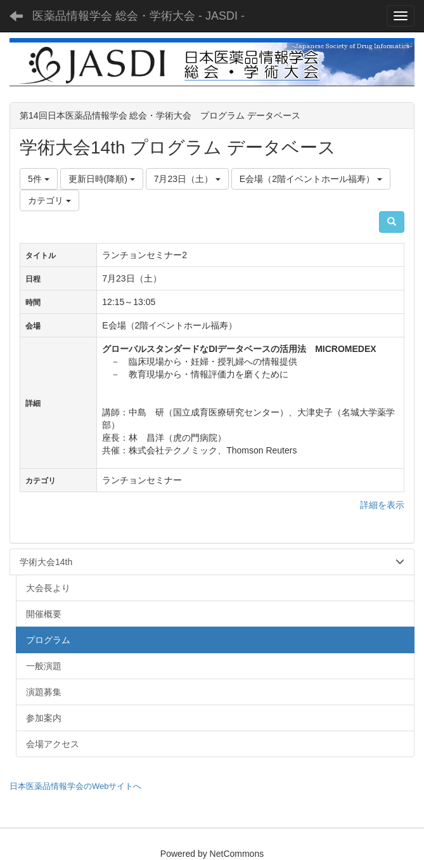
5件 (38, 179)
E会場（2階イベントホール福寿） (311, 179)
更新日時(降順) (101, 179)
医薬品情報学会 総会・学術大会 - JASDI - (138, 16)
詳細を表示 (382, 505)
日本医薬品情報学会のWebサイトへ (76, 786)
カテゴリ (49, 200)
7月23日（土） (187, 179)
